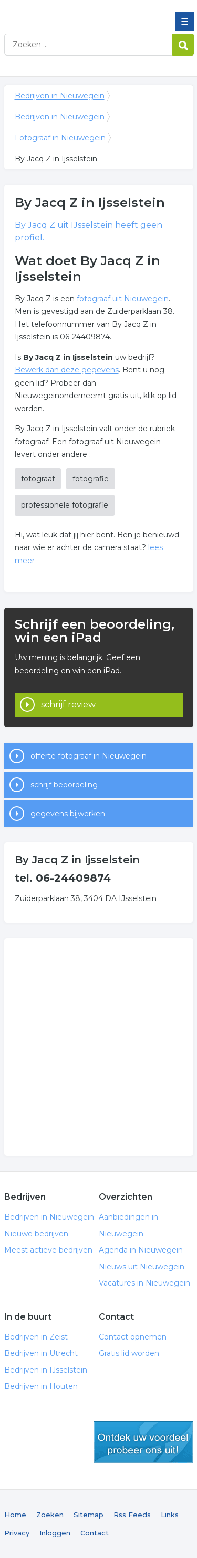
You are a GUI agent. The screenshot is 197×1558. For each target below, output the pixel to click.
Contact (94, 1533)
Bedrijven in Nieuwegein (80, 12)
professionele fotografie (64, 505)
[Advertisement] (98, 1047)
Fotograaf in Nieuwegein (60, 137)
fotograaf (38, 479)
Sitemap (88, 1514)
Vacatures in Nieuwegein (144, 1283)
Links (170, 1514)
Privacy (16, 1533)
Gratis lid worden (129, 1353)
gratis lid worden (143, 1442)
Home (15, 1514)
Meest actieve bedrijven (48, 1250)
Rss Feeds (132, 1514)
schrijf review (68, 704)
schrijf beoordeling (64, 784)
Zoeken (50, 1514)
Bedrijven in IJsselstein (45, 1370)
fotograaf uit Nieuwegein (123, 298)
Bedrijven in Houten (41, 1386)
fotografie (90, 479)
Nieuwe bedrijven (36, 1233)
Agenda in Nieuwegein (141, 1250)
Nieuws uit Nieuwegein (141, 1266)
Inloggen (54, 1533)
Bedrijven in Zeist (36, 1337)
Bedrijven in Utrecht (41, 1353)
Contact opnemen (133, 1337)
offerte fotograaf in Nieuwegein (88, 756)
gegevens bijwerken (67, 813)
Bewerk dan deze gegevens (67, 370)
